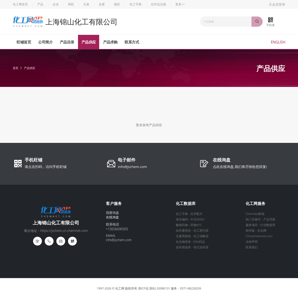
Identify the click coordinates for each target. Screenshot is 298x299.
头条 (86, 4)
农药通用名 (183, 231)
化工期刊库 (201, 231)
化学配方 (196, 214)
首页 (15, 68)
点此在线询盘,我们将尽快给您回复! (240, 166)
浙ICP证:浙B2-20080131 (154, 288)
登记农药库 (201, 247)
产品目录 (67, 42)
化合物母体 (183, 242)
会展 (102, 4)
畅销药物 (182, 225)
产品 (40, 4)
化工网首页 (20, 4)
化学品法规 (158, 4)
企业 (56, 4)
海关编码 (182, 219)
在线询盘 (221, 160)
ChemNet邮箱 (255, 214)
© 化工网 (118, 288)
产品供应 (88, 42)
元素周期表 (183, 236)
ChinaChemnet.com (259, 236)
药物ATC (196, 225)
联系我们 (252, 247)
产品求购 (110, 42)
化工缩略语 (201, 236)
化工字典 (135, 4)
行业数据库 (267, 225)
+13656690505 (117, 229)
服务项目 (252, 225)
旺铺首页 (24, 42)
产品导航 (269, 219)
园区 (117, 4)
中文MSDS (197, 219)
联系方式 (132, 42)
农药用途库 (183, 247)
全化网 (261, 231)
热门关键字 (253, 219)
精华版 (250, 231)
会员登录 (276, 4)
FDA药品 (199, 242)
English (278, 42)
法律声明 (252, 242)
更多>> (180, 4)
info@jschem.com (132, 166)
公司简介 (45, 42)
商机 (71, 4)
